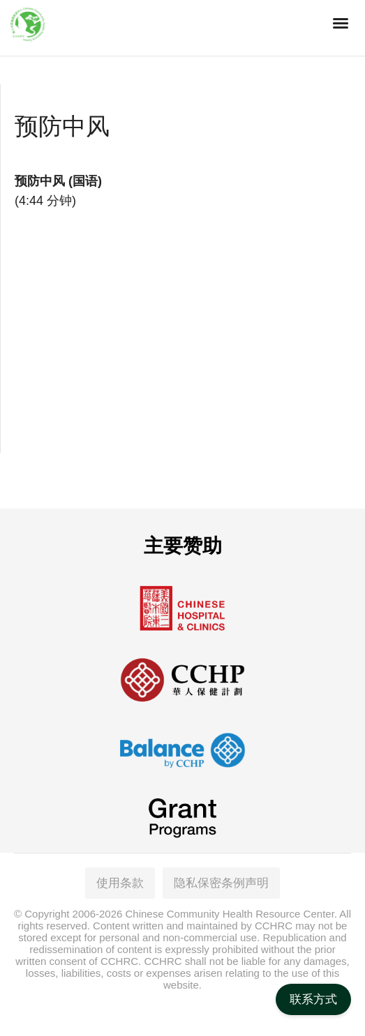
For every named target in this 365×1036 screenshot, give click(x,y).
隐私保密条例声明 (221, 883)
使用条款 (120, 883)
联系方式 (313, 999)
